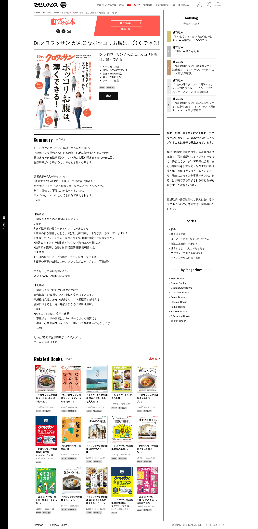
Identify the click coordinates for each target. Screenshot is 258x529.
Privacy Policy (58, 525)
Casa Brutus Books (181, 287)
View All (154, 358)
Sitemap (38, 525)
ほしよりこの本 (190, 238)
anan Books (177, 278)
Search (218, 3)
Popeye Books (179, 311)
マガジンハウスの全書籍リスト (188, 253)
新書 (173, 229)
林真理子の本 (178, 234)
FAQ (209, 3)
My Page (199, 3)
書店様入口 (183, 5)
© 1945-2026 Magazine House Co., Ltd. (198, 525)
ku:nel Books (178, 306)
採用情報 (147, 5)
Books (56, 13)
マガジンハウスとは (106, 5)
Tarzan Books (178, 320)
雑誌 (121, 5)
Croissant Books (180, 292)
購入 (108, 95)
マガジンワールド (50, 5)
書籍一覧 (65, 13)
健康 (116, 80)
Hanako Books (179, 302)
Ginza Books (178, 297)
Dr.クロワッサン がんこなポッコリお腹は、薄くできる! (94, 13)
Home (49, 13)
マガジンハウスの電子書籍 (185, 257)
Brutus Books (178, 283)
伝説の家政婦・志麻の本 (184, 243)
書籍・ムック (133, 5)
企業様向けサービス (165, 5)
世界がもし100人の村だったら (188, 248)
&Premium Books (180, 316)
